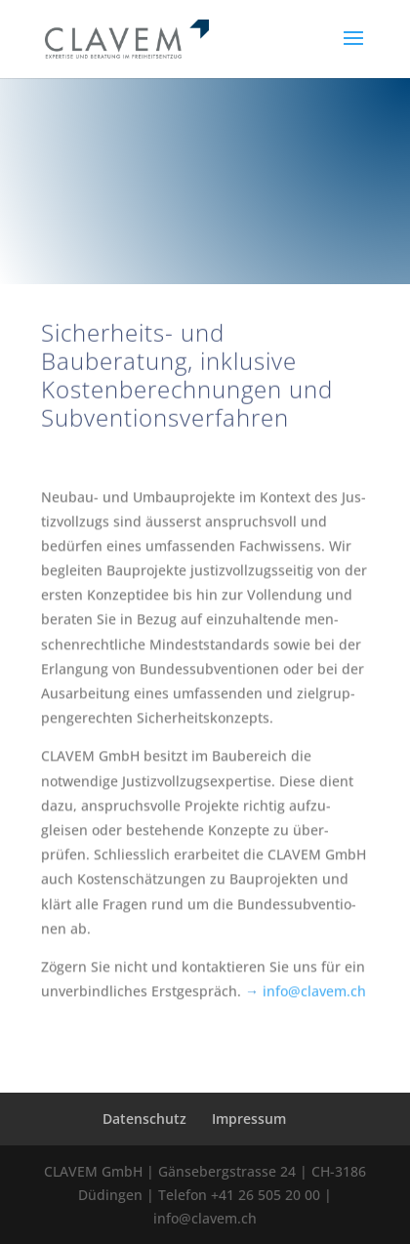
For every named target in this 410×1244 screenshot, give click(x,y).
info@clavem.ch (314, 1002)
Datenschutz (144, 1118)
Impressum (249, 1118)
